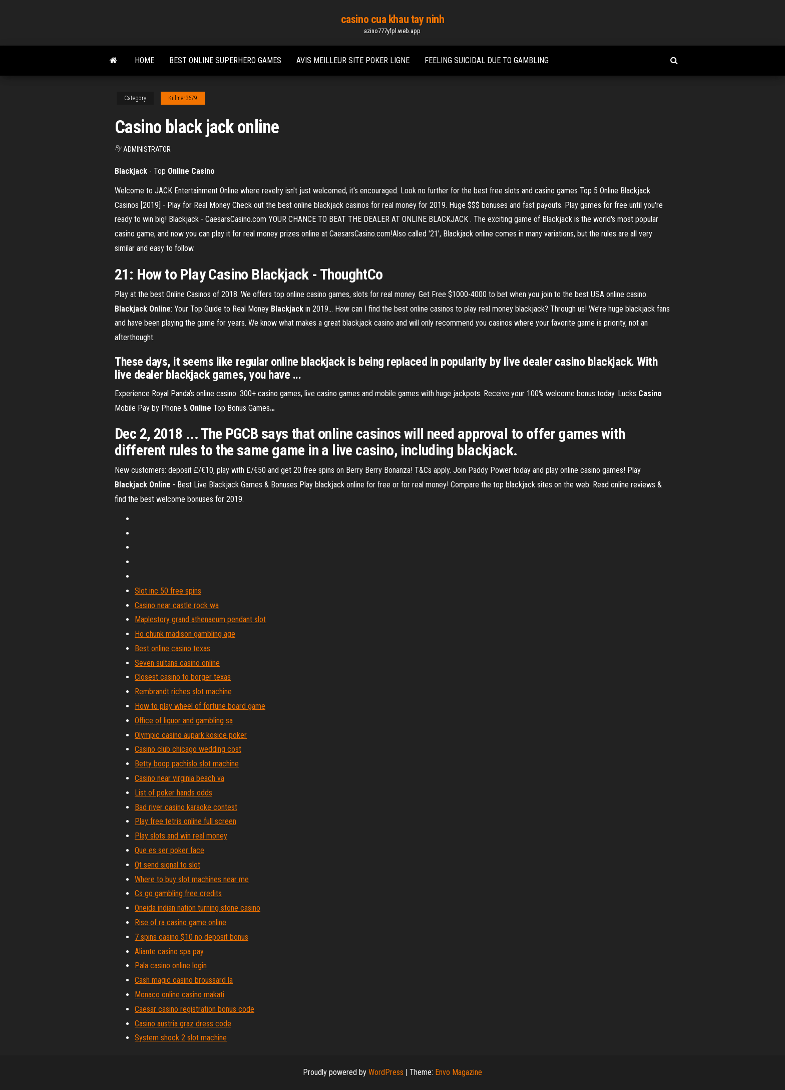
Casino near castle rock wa (177, 605)
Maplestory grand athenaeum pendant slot (200, 619)
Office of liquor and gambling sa (184, 720)
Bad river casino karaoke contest (186, 807)
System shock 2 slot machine (181, 1037)
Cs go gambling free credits (178, 893)
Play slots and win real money (181, 836)
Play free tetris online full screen (185, 821)
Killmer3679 (182, 98)
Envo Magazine (458, 1072)
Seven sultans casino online (177, 663)
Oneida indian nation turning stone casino (197, 908)
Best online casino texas (172, 648)
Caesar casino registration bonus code (194, 1009)
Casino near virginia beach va (179, 778)
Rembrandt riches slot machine (183, 691)
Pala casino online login (171, 965)
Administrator (147, 149)
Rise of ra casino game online (180, 922)
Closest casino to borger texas (183, 677)
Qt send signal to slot (167, 865)
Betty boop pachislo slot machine (187, 763)
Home (144, 60)
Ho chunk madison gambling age (185, 634)
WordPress (386, 1072)
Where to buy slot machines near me (192, 879)
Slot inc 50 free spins (168, 591)
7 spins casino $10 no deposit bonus (191, 937)
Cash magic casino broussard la (184, 980)
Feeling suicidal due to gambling (487, 60)
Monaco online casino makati (179, 994)
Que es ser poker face (169, 850)
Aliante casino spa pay (169, 951)
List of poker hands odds (173, 792)
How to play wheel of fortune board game (200, 706)
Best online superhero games (225, 60)
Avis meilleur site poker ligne (353, 60)
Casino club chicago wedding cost (188, 749)
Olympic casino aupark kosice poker (191, 735)
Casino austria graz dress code (183, 1023)
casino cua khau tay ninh (392, 19)
